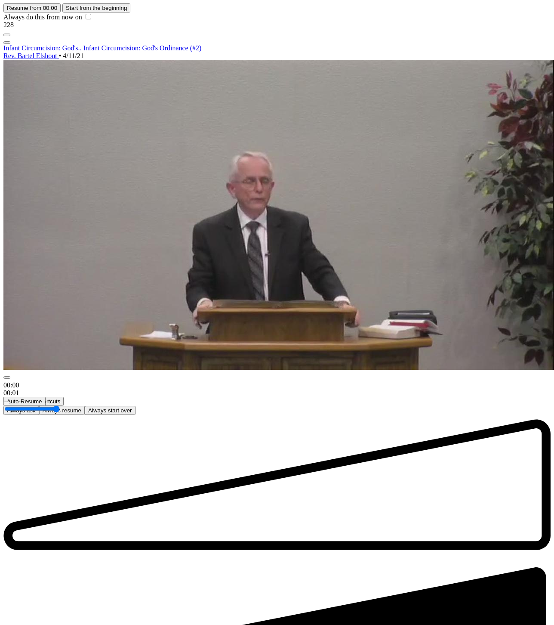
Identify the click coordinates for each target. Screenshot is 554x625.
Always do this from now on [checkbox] (47, 17)
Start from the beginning (96, 8)
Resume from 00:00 (32, 8)
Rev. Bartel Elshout (31, 55)
